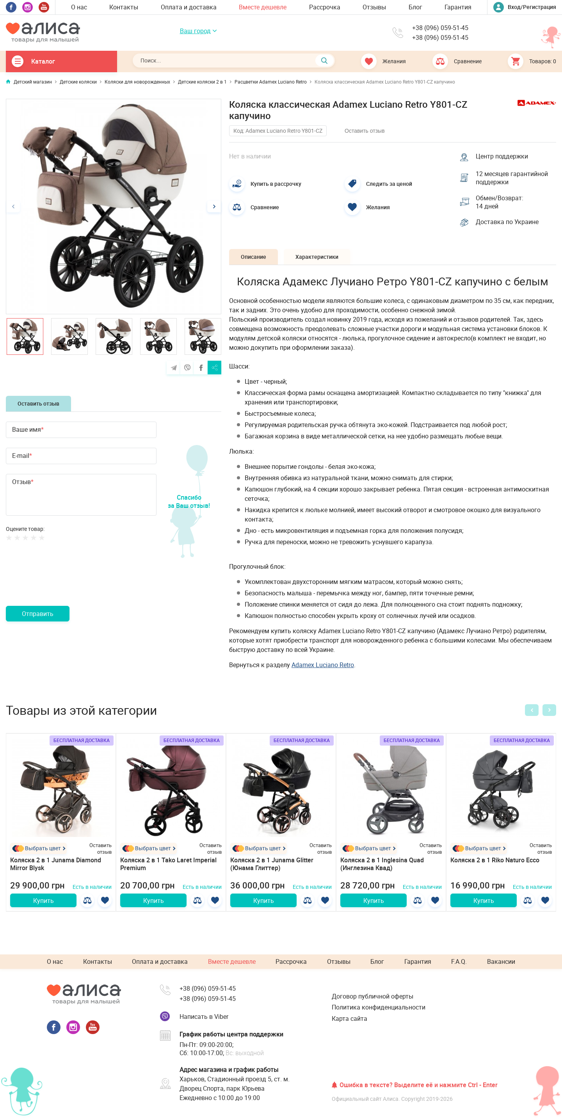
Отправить (37, 613)
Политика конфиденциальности (378, 1007)
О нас (79, 7)
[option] (113, 206)
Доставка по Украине (507, 222)
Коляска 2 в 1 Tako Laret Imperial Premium (168, 864)
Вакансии (501, 961)
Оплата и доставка (189, 7)
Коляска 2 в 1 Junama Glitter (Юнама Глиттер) (271, 864)
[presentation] (65, 583)
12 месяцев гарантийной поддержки (512, 178)
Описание (253, 256)
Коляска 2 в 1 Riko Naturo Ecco (494, 860)
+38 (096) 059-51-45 (440, 28)
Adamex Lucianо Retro (323, 664)
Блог (415, 7)
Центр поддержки (502, 156)
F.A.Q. (459, 961)
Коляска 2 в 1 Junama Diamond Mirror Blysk (55, 864)
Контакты (123, 7)
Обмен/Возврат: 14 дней (499, 202)
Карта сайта (349, 1018)
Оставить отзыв (38, 403)
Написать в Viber (204, 1016)
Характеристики (316, 256)
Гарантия (458, 7)
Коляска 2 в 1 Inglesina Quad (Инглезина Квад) (382, 864)
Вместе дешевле (262, 7)
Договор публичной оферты (372, 996)
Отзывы (374, 7)
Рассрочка (324, 7)
